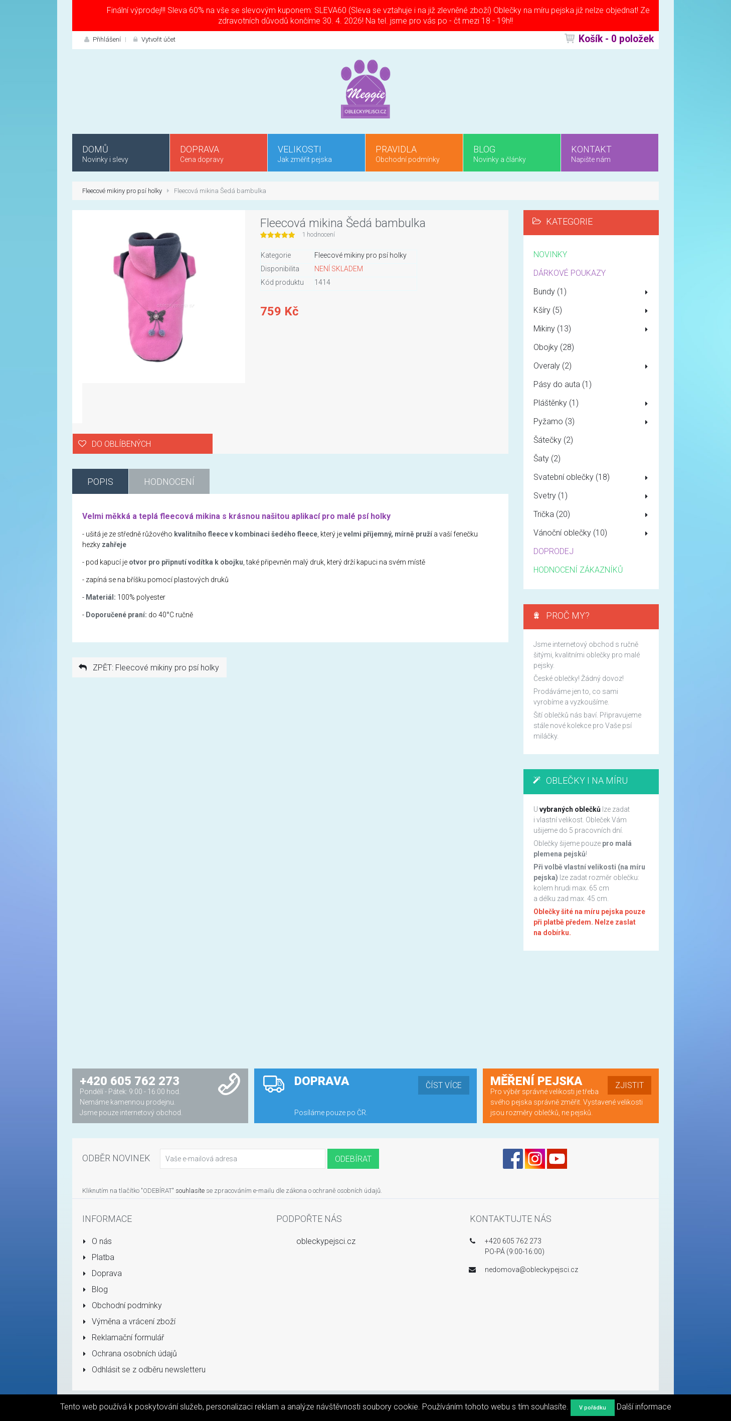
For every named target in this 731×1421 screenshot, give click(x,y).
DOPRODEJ (553, 551)
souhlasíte (190, 1190)
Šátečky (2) (553, 440)
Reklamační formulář (123, 1337)
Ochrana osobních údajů (129, 1353)
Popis (100, 481)
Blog (95, 1289)
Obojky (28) (553, 347)
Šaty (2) (547, 458)
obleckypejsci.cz (325, 1241)
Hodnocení (169, 481)
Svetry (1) (592, 496)
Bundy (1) (592, 292)
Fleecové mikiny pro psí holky (122, 191)
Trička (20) (592, 514)
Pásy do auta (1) (562, 384)
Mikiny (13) (592, 329)
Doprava (102, 1273)
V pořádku (592, 1407)
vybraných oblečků (570, 809)
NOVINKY (550, 254)
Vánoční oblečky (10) (592, 533)
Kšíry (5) (592, 310)
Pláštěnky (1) (592, 403)
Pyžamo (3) (592, 422)
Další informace (644, 1406)
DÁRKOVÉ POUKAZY (569, 273)
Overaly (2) (592, 366)
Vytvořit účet (153, 39)
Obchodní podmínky (122, 1305)
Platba (98, 1257)
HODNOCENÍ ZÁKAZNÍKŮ (578, 570)
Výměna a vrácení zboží (128, 1321)
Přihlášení (101, 39)
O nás (97, 1241)
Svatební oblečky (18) (592, 477)
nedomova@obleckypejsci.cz (531, 1270)
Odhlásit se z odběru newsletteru (144, 1369)
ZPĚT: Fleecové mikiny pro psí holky (148, 667)
